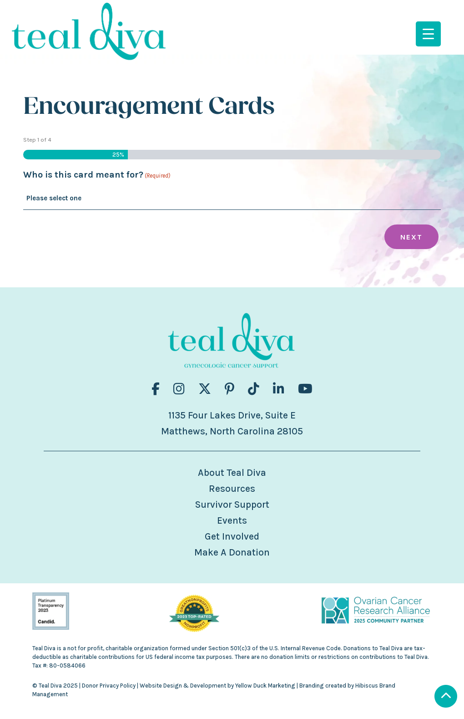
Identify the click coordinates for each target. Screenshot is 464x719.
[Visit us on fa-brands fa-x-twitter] (204, 389)
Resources (232, 488)
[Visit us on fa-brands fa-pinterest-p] (229, 389)
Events (232, 520)
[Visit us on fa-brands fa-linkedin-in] (278, 389)
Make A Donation (232, 552)
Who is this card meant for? (96, 176)
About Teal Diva (232, 472)
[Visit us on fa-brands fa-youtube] (305, 389)
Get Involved (232, 536)
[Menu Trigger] (428, 33)
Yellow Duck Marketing (265, 685)
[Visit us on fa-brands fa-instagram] (179, 389)
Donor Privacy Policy (109, 685)
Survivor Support (232, 504)
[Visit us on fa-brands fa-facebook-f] (155, 389)
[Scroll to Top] (445, 697)
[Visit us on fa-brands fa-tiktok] (253, 389)
